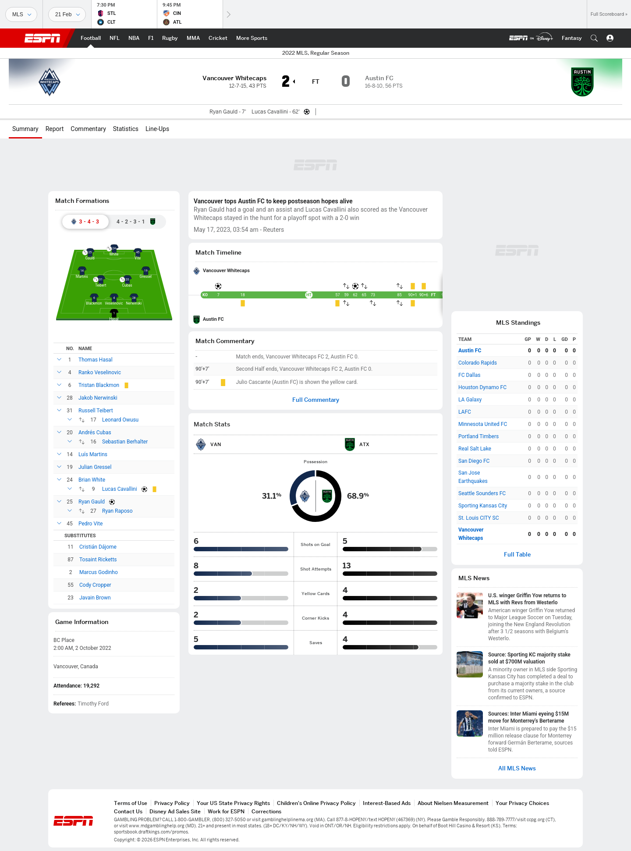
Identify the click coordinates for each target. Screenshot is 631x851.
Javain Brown (95, 598)
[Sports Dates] (67, 14)
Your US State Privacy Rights (233, 803)
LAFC (464, 412)
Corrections (266, 811)
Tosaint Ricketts (98, 560)
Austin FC (213, 319)
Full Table (517, 554)
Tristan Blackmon (98, 385)
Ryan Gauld (91, 502)
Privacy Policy (172, 803)
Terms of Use (130, 803)
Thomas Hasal (95, 360)
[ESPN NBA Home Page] (133, 38)
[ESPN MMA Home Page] (193, 38)
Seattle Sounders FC (482, 493)
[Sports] (21, 14)
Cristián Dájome (98, 547)
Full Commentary (315, 400)
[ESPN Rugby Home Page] (170, 38)
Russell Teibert (95, 411)
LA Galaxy (470, 400)
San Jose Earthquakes (473, 477)
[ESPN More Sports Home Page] (251, 38)
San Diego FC (473, 461)
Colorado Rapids (477, 363)
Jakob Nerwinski (97, 398)
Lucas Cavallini (119, 489)
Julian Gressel (94, 467)
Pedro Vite (90, 524)
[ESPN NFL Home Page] (115, 38)
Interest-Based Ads (387, 803)
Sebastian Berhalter (125, 442)
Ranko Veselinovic (99, 372)
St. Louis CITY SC (478, 518)
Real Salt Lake (474, 449)
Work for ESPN (226, 811)
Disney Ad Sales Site (175, 811)
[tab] (85, 222)
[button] (594, 38)
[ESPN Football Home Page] (91, 38)
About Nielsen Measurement (453, 803)
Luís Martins (92, 454)
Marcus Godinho (98, 572)
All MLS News (517, 768)
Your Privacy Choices (522, 803)
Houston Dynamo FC (482, 387)
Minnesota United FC (482, 424)
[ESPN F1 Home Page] (150, 38)
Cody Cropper (95, 585)
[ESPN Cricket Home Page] (218, 38)
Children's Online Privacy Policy (316, 803)
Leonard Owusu (120, 420)
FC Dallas (469, 375)
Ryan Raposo (117, 511)
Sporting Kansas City (482, 506)
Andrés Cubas (94, 432)
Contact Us (128, 811)
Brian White (91, 480)
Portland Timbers (478, 436)
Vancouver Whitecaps (226, 270)
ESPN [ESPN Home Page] (42, 38)
